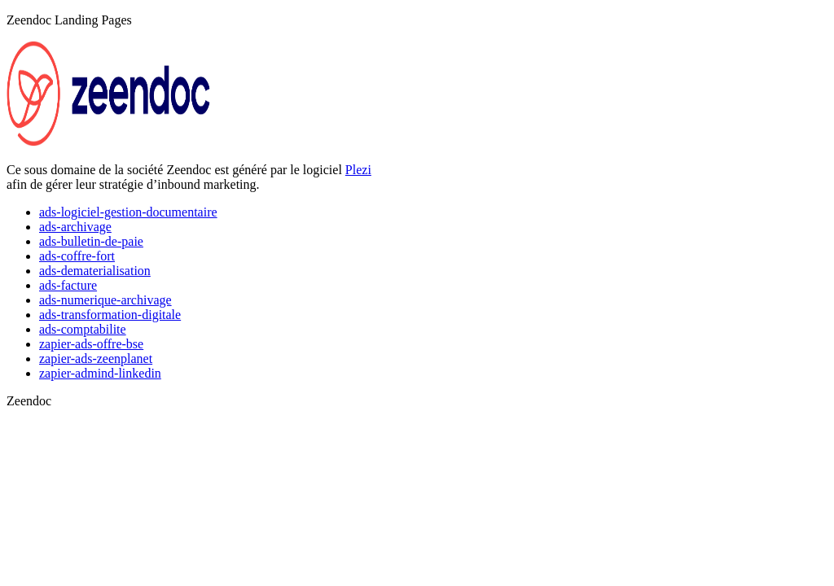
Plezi (358, 170)
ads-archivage (75, 227)
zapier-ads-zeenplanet (95, 358)
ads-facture (68, 285)
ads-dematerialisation (95, 271)
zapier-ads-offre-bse (91, 344)
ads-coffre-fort (77, 256)
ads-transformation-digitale (110, 314)
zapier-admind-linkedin (100, 373)
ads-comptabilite (82, 329)
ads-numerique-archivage (105, 300)
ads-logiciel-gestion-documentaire (128, 212)
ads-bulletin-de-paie (91, 241)
